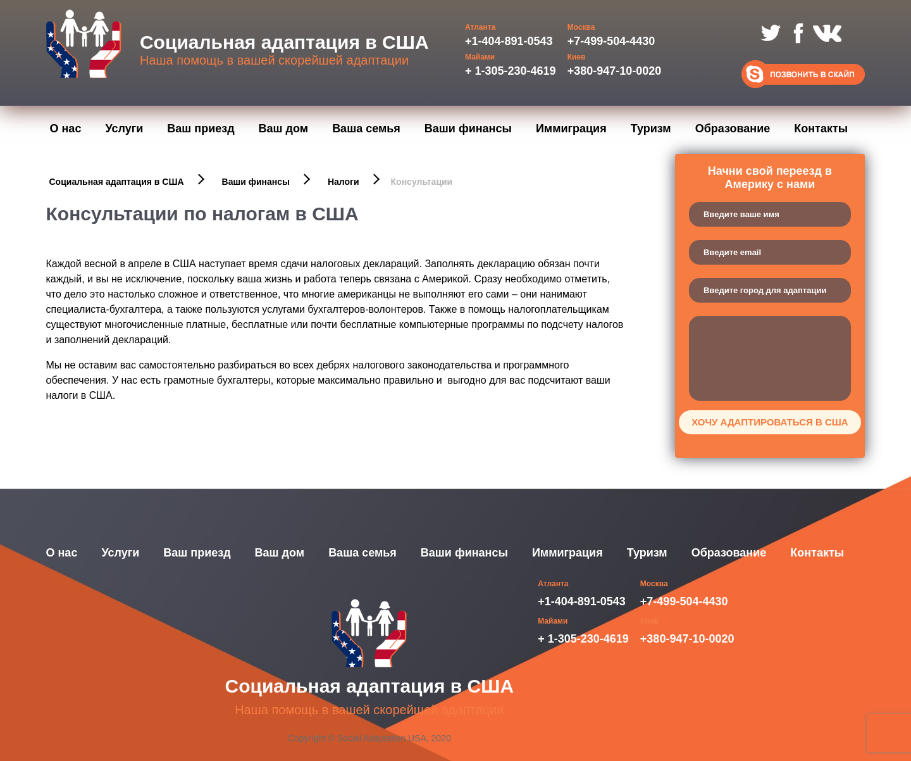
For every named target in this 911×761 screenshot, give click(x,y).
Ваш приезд (200, 128)
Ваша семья (366, 128)
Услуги (124, 128)
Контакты (821, 128)
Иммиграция (571, 128)
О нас (66, 128)
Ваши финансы (468, 128)
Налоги (343, 182)
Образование (733, 128)
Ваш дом (284, 128)
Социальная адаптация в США (116, 182)
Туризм (651, 128)
